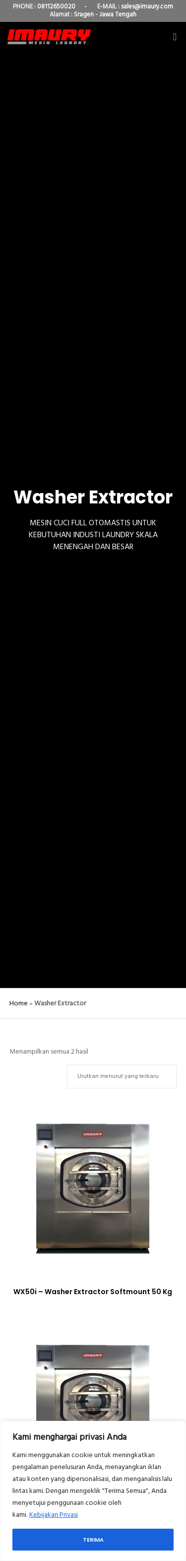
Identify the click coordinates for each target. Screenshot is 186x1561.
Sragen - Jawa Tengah (105, 14)
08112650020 (56, 6)
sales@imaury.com (147, 6)
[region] (93, 1491)
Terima (93, 1540)
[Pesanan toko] (122, 1076)
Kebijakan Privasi (53, 1514)
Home (18, 1003)
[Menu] (172, 37)
